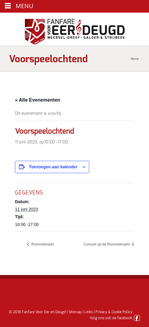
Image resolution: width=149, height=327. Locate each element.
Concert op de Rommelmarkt (107, 244)
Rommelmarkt (42, 244)
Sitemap (75, 312)
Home (134, 58)
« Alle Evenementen (37, 99)
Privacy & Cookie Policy (114, 312)
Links (88, 312)
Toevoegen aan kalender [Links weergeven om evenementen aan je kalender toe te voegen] (53, 166)
